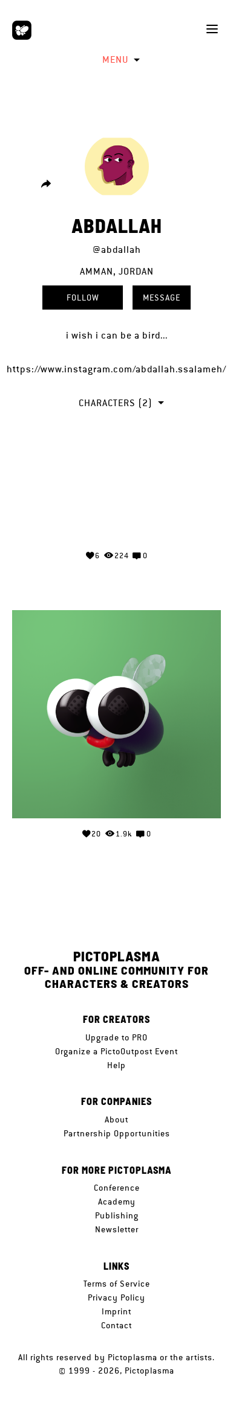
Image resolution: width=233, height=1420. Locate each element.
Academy (117, 1201)
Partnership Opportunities (117, 1133)
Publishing (117, 1215)
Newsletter (117, 1229)
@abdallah (117, 249)
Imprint (116, 1311)
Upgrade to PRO (116, 1037)
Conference (117, 1187)
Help (116, 1065)
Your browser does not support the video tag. (117, 495)
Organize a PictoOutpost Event (116, 1051)
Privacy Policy (116, 1297)
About (116, 1119)
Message (161, 297)
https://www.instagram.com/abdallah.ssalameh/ (116, 369)
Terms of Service (117, 1283)
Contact (116, 1325)
